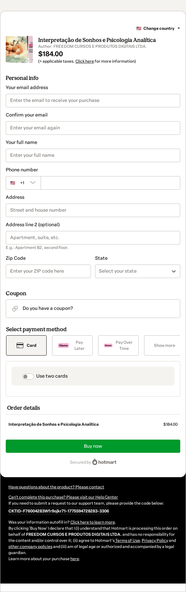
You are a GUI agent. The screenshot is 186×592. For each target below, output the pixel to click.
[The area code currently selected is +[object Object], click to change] (23, 183)
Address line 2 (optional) (33, 225)
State (101, 258)
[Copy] (58, 510)
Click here (84, 61)
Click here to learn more (92, 522)
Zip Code (16, 258)
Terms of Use (127, 540)
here (74, 558)
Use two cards (52, 376)
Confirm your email (27, 115)
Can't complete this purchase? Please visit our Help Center (63, 497)
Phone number (22, 170)
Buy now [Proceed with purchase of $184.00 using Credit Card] (93, 446)
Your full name (21, 142)
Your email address (27, 87)
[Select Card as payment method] (26, 345)
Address (15, 197)
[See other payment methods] (164, 345)
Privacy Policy (155, 540)
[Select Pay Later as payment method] (72, 345)
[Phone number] (110, 183)
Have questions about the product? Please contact (56, 487)
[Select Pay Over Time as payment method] (118, 345)
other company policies (30, 546)
